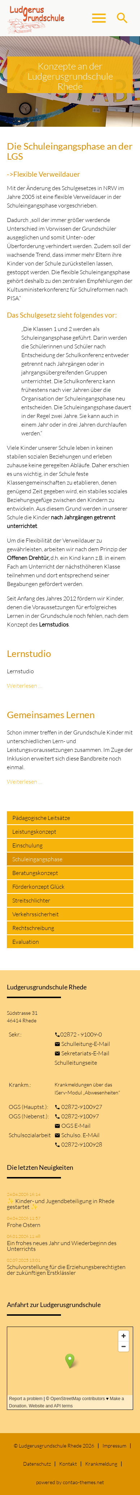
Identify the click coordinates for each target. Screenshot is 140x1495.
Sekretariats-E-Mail (85, 1053)
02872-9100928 (81, 1144)
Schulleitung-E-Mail (85, 1043)
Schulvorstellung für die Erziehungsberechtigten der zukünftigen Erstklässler (66, 1270)
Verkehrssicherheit (35, 914)
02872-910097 (80, 1116)
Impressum (114, 1445)
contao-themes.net (83, 1482)
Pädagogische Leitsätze (41, 817)
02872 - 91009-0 (81, 1034)
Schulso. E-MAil (80, 1135)
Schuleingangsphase (37, 859)
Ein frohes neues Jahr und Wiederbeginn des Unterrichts (62, 1246)
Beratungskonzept (35, 872)
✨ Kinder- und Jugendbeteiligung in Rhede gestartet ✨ (60, 1204)
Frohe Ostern (23, 1225)
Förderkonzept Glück (38, 886)
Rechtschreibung (33, 927)
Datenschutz (37, 1464)
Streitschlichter (31, 900)
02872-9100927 (81, 1106)
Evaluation (25, 941)
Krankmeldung (101, 1464)
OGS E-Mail (76, 1125)
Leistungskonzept (34, 831)
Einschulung (27, 845)
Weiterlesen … (24, 685)
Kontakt (68, 1464)
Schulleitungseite (75, 1062)
